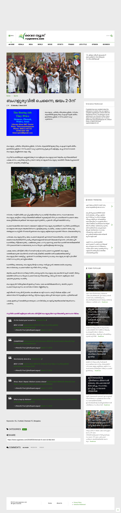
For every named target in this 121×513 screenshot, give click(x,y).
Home (8, 96)
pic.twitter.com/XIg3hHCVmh (24, 402)
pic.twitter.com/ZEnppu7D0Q (24, 366)
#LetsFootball (28, 325)
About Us (59, 503)
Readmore (105, 302)
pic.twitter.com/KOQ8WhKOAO (25, 344)
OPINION (95, 44)
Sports (16, 96)
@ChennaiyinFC (29, 341)
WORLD (40, 44)
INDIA (31, 44)
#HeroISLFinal (41, 320)
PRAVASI (71, 44)
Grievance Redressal (80, 504)
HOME (11, 44)
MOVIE (50, 44)
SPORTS (60, 44)
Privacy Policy (77, 502)
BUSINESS (106, 44)
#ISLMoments (41, 341)
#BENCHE (36, 325)
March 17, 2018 (46, 330)
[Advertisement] (61, 16)
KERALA (21, 44)
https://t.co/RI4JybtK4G (49, 325)
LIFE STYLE (83, 44)
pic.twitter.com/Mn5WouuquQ (24, 328)
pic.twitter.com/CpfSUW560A (41, 384)
